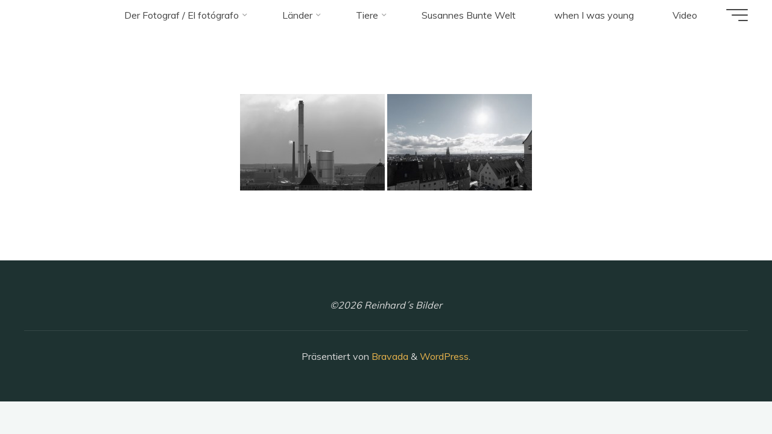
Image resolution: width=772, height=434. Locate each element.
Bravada (388, 356)
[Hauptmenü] (737, 15)
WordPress (444, 356)
